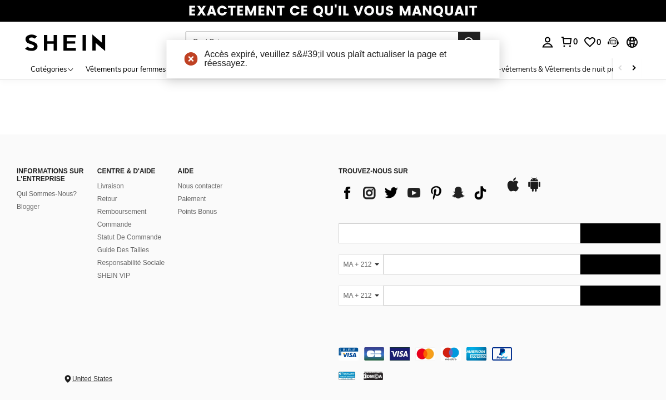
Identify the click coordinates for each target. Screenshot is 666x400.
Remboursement (122, 212)
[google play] (534, 190)
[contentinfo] (499, 354)
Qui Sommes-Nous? (47, 194)
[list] (416, 192)
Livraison (110, 186)
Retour (107, 199)
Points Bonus (197, 212)
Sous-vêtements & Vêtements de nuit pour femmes (566, 68)
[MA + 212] (361, 264)
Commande (114, 224)
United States (92, 379)
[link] (333, 13)
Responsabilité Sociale (131, 263)
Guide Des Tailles (123, 250)
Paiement (192, 199)
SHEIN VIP (113, 275)
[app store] (513, 190)
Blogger (28, 207)
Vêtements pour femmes (126, 68)
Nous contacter (200, 186)
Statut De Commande (129, 237)
